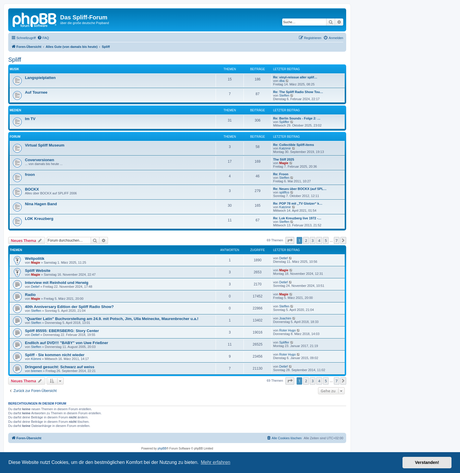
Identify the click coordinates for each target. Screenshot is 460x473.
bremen (36, 371)
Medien (15, 110)
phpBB (162, 448)
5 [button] (326, 240)
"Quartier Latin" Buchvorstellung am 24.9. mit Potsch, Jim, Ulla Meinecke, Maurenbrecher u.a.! (111, 319)
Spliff (14, 59)
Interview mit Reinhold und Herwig (56, 282)
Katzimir (285, 148)
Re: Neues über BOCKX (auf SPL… (300, 189)
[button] (289, 240)
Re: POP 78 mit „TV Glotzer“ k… (297, 203)
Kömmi (36, 359)
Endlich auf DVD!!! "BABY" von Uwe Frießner (66, 343)
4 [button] (319, 240)
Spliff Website (37, 270)
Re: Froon (280, 174)
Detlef (283, 258)
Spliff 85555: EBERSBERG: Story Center (62, 331)
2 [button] (306, 240)
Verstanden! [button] (427, 462)
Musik (14, 69)
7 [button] (337, 240)
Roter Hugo (287, 330)
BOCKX (32, 189)
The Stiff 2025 (283, 159)
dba (282, 81)
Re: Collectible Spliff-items (293, 145)
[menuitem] (43, 37)
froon (30, 174)
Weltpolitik (34, 258)
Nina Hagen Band (41, 204)
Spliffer (284, 122)
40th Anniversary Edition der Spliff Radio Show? (69, 306)
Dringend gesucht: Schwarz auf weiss (59, 367)
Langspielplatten (40, 77)
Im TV (30, 119)
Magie (283, 163)
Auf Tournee (36, 92)
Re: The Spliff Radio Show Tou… (298, 92)
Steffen (284, 95)
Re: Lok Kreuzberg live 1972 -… (297, 218)
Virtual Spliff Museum (45, 145)
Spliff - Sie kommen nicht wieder (54, 355)
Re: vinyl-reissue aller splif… (295, 77)
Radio (30, 294)
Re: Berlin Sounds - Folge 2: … (296, 118)
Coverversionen (39, 160)
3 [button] (313, 240)
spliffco (284, 192)
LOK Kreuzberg (39, 218)
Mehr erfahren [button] (215, 462)
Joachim (285, 318)
